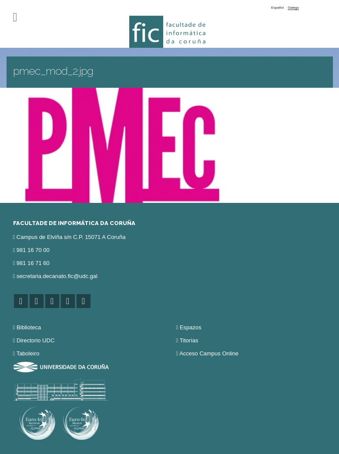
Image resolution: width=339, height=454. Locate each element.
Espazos (190, 327)
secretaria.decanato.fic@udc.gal (57, 276)
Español (277, 8)
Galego (293, 8)
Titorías (189, 340)
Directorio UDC (35, 340)
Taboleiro (28, 353)
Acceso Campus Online (208, 353)
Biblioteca (29, 327)
